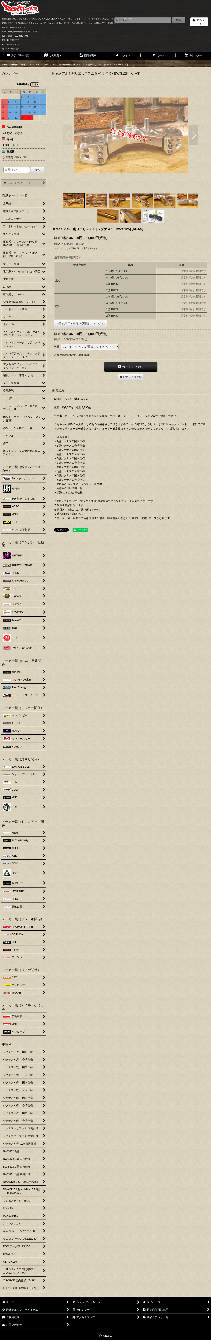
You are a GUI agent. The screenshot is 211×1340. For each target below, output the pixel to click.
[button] (67, 135)
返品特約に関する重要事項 (71, 354)
